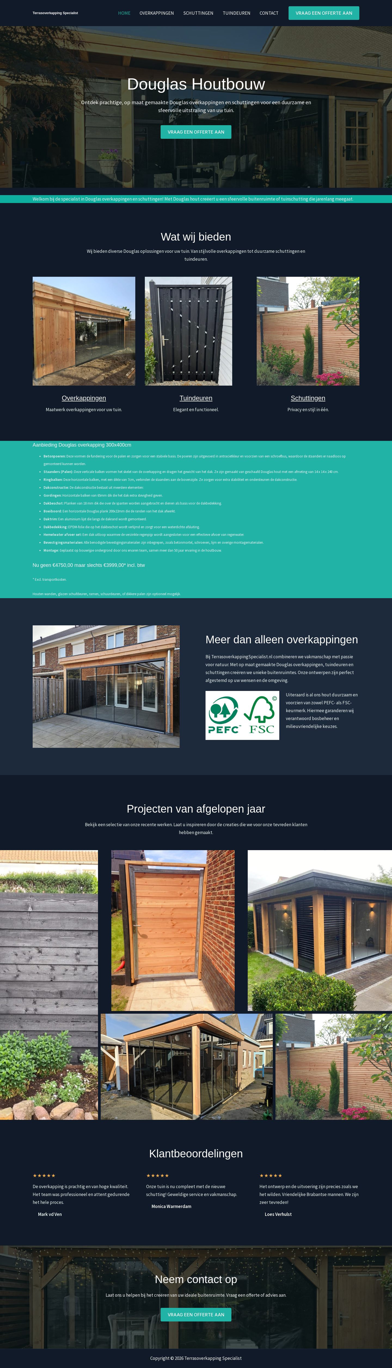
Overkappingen (157, 13)
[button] (324, 13)
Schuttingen (198, 13)
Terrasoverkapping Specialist (55, 13)
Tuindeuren (236, 13)
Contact (269, 13)
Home (124, 13)
